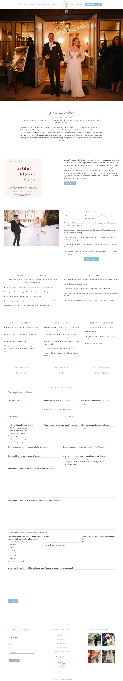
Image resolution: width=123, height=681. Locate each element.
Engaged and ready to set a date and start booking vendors (84, 462)
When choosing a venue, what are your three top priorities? (33, 500)
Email (13, 416)
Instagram (13, 545)
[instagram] (60, 657)
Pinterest (13, 553)
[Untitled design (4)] (94, 650)
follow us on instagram (101, 630)
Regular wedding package (18, 428)
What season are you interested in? (60, 425)
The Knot (13, 556)
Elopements (14, 436)
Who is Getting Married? (56, 400)
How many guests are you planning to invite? (28, 447)
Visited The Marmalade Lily (19, 542)
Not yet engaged (70, 464)
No (84, 542)
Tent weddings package (17, 433)
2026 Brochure (22, 367)
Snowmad (69, 679)
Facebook (13, 550)
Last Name (12, 652)
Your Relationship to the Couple (96, 400)
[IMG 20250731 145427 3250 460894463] (31, 210)
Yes (84, 539)
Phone (68, 416)
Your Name (15, 400)
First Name (12, 645)
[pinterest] (63, 657)
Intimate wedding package (18, 431)
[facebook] (56, 657)
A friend (12, 558)
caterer (20, 346)
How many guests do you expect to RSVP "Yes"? (84, 447)
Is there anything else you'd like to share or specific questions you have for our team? (40, 568)
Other (12, 564)
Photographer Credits (61, 652)
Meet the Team (61, 635)
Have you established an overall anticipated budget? (31, 469)
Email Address (14, 637)
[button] (5, 228)
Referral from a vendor (17, 561)
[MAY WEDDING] (94, 633)
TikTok (12, 547)
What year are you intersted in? (96, 425)
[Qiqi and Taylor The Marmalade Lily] (108, 650)
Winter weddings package (18, 439)
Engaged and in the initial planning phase (78, 459)
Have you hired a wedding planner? (24, 456)
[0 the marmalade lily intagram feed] (108, 633)
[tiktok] (66, 657)
